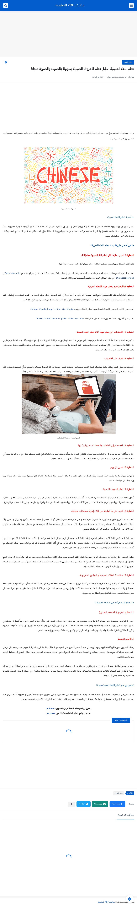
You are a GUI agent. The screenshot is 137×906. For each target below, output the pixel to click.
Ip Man (64, 319)
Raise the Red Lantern (48, 319)
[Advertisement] (68, 34)
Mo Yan (34, 309)
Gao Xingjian (68, 309)
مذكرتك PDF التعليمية (70, 5)
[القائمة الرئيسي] (131, 5)
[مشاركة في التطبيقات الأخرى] (71, 804)
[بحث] (5, 5)
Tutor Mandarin (12, 273)
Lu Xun (57, 309)
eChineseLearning (125, 278)
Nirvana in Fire (76, 319)
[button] (117, 804)
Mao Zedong (45, 309)
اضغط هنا (50, 709)
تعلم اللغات (128, 62)
